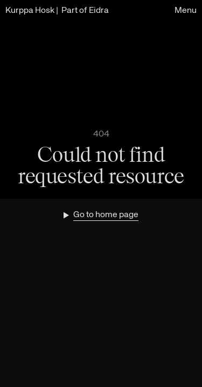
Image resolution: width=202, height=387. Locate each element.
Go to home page (105, 215)
